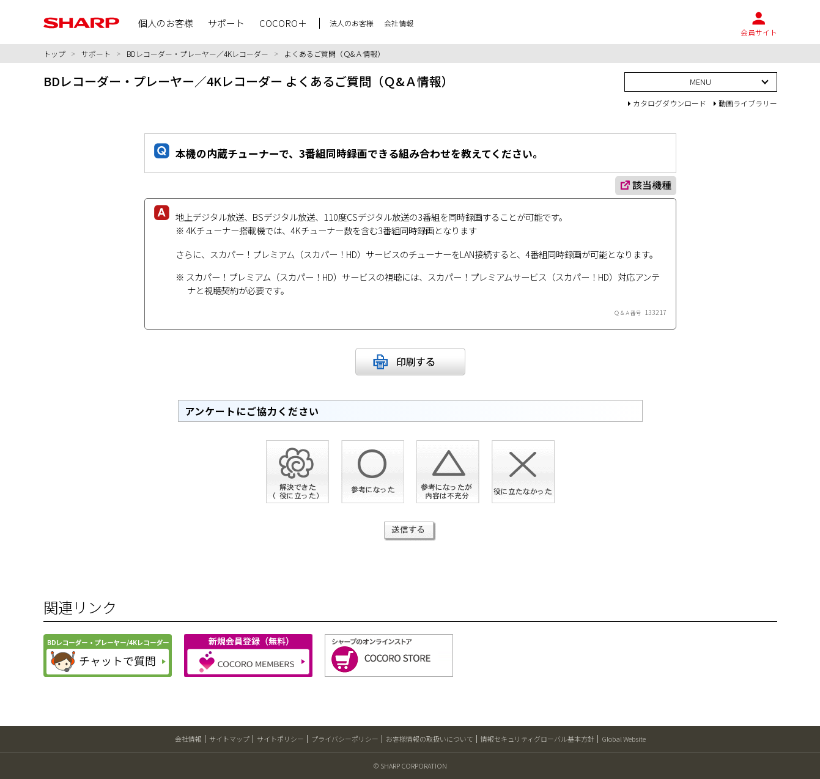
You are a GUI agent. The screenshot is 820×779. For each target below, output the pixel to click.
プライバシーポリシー (345, 739)
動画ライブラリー (745, 103)
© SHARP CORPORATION (410, 765)
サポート (96, 53)
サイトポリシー (280, 739)
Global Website (624, 739)
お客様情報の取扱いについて (429, 739)
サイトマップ (229, 739)
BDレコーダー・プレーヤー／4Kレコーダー (197, 53)
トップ (54, 53)
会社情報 (188, 739)
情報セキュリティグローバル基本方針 (537, 739)
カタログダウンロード (667, 103)
